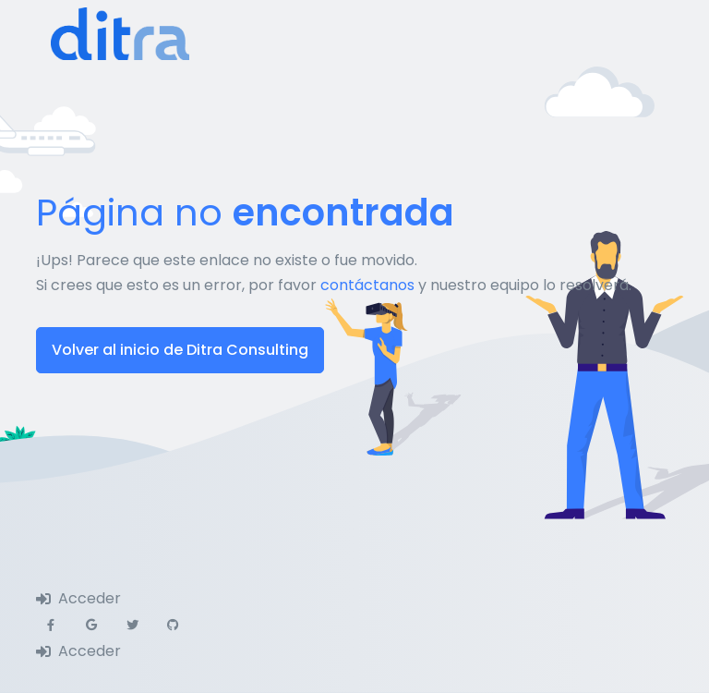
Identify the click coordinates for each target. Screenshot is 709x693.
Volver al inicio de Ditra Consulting (180, 349)
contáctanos (367, 285)
